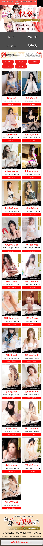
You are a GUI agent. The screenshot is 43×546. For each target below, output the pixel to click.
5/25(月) (34, 61)
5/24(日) (21, 61)
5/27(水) (21, 66)
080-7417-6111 (34, 533)
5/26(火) (7, 66)
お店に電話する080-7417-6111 (21, 542)
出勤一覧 (32, 45)
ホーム (10, 37)
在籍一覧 (32, 37)
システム (10, 45)
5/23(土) (7, 61)
